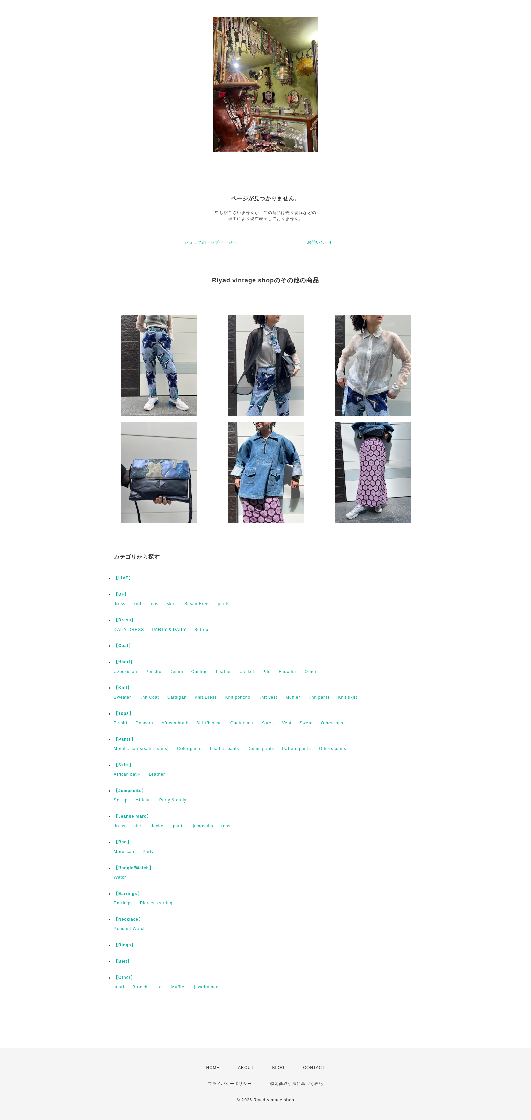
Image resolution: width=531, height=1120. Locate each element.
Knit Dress (206, 697)
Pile (266, 671)
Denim (176, 671)
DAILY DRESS (129, 629)
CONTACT (314, 1067)
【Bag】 (122, 842)
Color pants (189, 748)
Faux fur (287, 671)
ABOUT (246, 1067)
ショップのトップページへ (210, 242)
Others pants (332, 748)
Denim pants (261, 748)
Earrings (123, 903)
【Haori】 (124, 662)
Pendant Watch (130, 928)
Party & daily (172, 800)
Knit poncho (237, 697)
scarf (119, 987)
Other (311, 671)
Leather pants (224, 748)
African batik (175, 723)
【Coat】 (123, 645)
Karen (267, 723)
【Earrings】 (128, 893)
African (143, 800)
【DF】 (121, 594)
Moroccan (124, 851)
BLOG (278, 1067)
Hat (159, 987)
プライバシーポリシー (230, 1083)
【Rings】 (124, 945)
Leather (224, 671)
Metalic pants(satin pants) (141, 748)
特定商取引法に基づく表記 (296, 1083)
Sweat (306, 723)
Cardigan (177, 697)
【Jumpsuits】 (130, 790)
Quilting (199, 671)
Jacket (247, 671)
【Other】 (124, 977)
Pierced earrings (157, 903)
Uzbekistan (125, 671)
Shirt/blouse (209, 723)
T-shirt (120, 723)
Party (148, 851)
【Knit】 (123, 687)
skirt (171, 603)
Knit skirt (347, 697)
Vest (286, 723)
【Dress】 (124, 620)
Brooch (139, 987)
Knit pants (319, 697)
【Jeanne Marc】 (132, 816)
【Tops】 (123, 713)
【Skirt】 (123, 765)
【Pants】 (124, 739)
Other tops (332, 723)
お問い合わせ (320, 242)
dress (119, 603)
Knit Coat (149, 697)
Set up (201, 629)
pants (223, 603)
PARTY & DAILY (169, 629)
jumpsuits (203, 825)
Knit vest (268, 697)
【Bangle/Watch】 (133, 867)
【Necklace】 (128, 919)
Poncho (154, 671)
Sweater (122, 697)
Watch (120, 877)
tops (154, 603)
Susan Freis (197, 603)
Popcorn (144, 723)
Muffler (292, 697)
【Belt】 (123, 961)
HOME (213, 1067)
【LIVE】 (123, 578)
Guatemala (241, 723)
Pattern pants (296, 748)
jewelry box (206, 987)
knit (138, 603)
